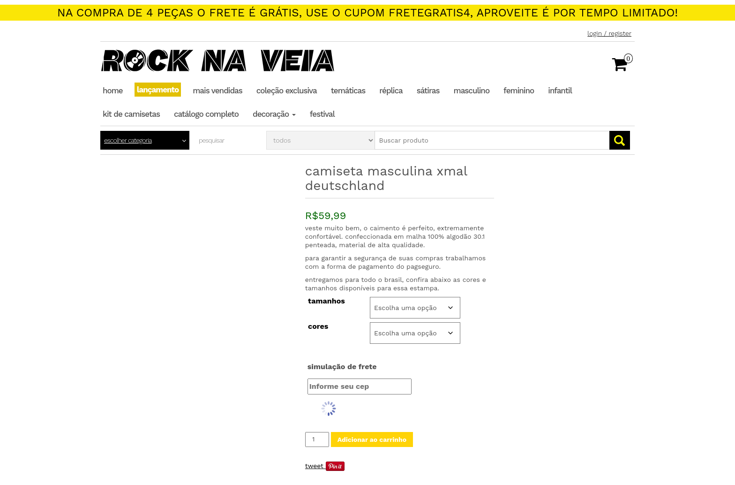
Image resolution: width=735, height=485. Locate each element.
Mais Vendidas (217, 90)
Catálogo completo (206, 114)
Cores (318, 326)
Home (113, 90)
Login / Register (609, 33)
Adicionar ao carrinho (372, 439)
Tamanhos (326, 301)
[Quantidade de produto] (317, 439)
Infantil (560, 90)
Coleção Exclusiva (286, 90)
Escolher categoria (128, 140)
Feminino (518, 90)
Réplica (391, 90)
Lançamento (158, 89)
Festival (322, 114)
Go (619, 140)
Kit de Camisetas (131, 114)
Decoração (274, 114)
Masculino (472, 90)
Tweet (314, 466)
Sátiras (428, 90)
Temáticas (348, 90)
